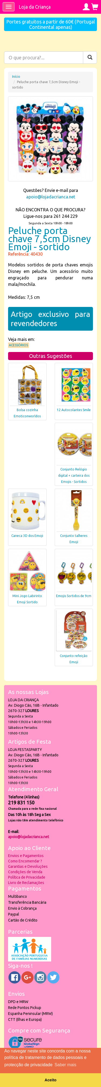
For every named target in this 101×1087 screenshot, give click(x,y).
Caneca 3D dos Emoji (27, 535)
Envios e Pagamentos (26, 856)
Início (16, 76)
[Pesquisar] (90, 57)
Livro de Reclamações (26, 883)
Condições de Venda (25, 872)
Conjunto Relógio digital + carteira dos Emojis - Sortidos (73, 475)
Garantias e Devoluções (28, 866)
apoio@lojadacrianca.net (50, 196)
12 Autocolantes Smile (74, 410)
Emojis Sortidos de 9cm (73, 596)
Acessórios (18, 345)
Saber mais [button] (65, 1064)
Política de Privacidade (26, 877)
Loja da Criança (35, 6)
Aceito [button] (51, 1080)
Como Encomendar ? (25, 861)
